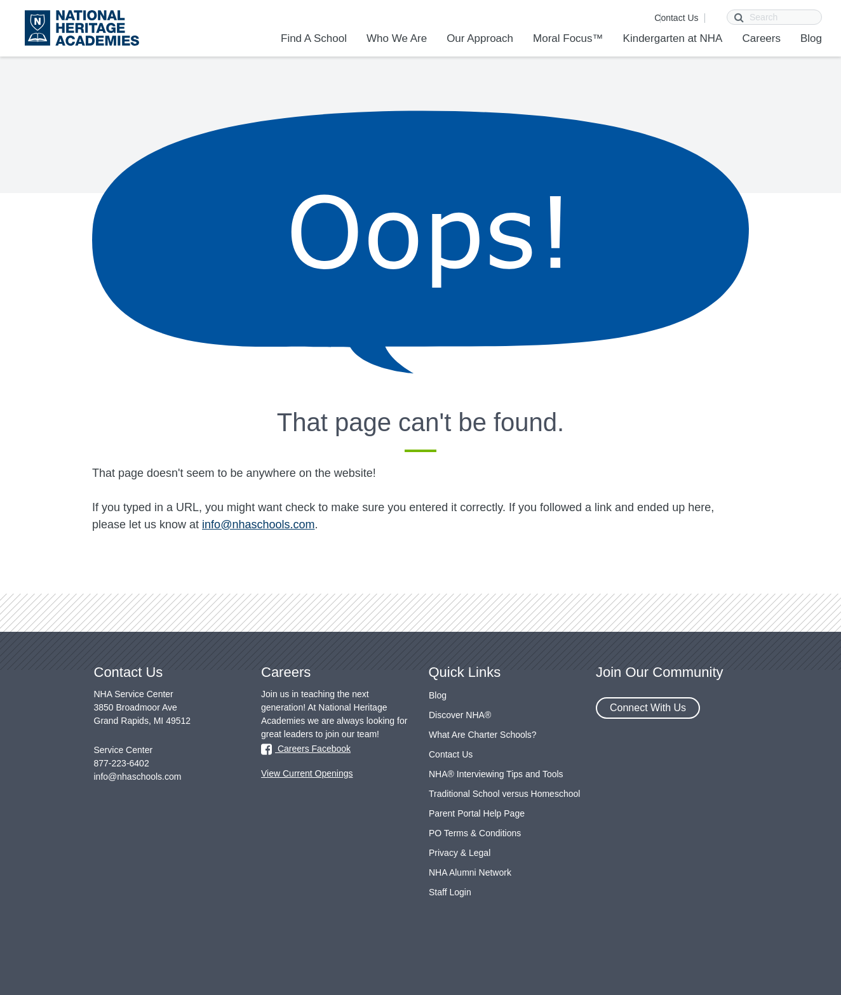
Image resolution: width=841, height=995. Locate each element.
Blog (811, 38)
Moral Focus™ (568, 38)
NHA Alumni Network (470, 872)
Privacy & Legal (459, 853)
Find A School (314, 38)
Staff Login (450, 892)
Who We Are (397, 38)
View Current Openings (307, 773)
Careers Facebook (306, 749)
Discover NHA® (460, 715)
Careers (761, 38)
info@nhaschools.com (258, 524)
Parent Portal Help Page (477, 813)
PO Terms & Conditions (475, 833)
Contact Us (676, 18)
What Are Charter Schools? (483, 735)
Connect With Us (648, 707)
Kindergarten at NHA (673, 38)
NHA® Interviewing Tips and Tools (496, 774)
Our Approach (480, 38)
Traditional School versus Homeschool (504, 794)
